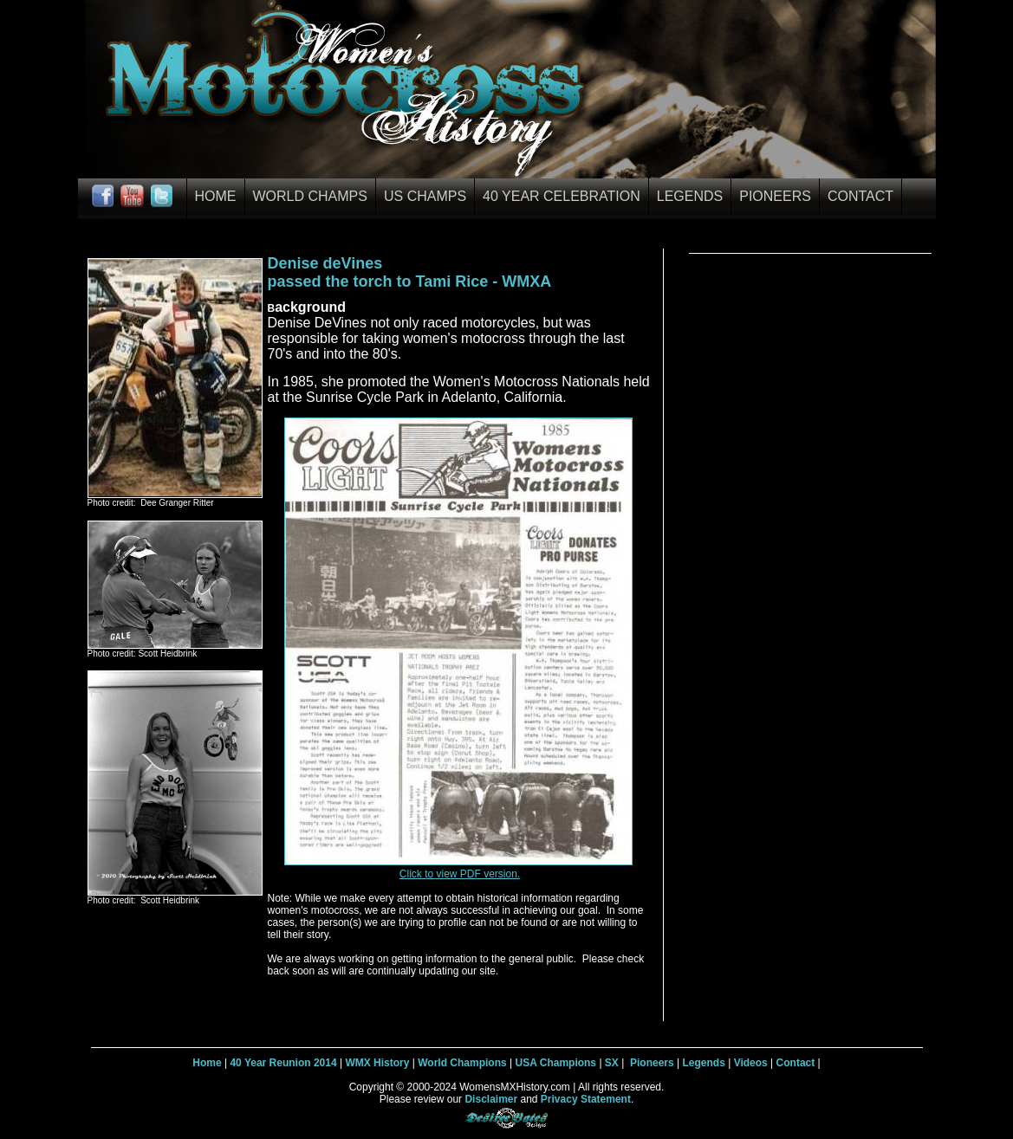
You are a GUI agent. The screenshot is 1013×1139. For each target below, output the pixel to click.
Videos (751, 1063)
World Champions (462, 1063)
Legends (690, 196)
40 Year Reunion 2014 (283, 1063)
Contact (860, 196)
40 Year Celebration (561, 196)
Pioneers (775, 196)
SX (612, 1063)
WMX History (377, 1063)
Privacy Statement (586, 1099)
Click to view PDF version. (459, 874)
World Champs (310, 196)
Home (216, 196)
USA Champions (555, 1063)
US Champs (425, 196)
